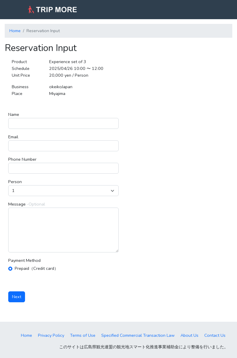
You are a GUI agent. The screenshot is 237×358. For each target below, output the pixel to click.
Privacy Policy (51, 335)
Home (15, 31)
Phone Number (22, 159)
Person (15, 182)
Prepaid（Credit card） (36, 268)
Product (19, 62)
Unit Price (21, 75)
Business (20, 87)
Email (13, 137)
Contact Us (215, 335)
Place (17, 93)
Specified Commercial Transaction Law (138, 335)
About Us (189, 335)
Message (17, 204)
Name (13, 114)
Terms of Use (82, 335)
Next (16, 297)
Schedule (20, 68)
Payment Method (24, 260)
